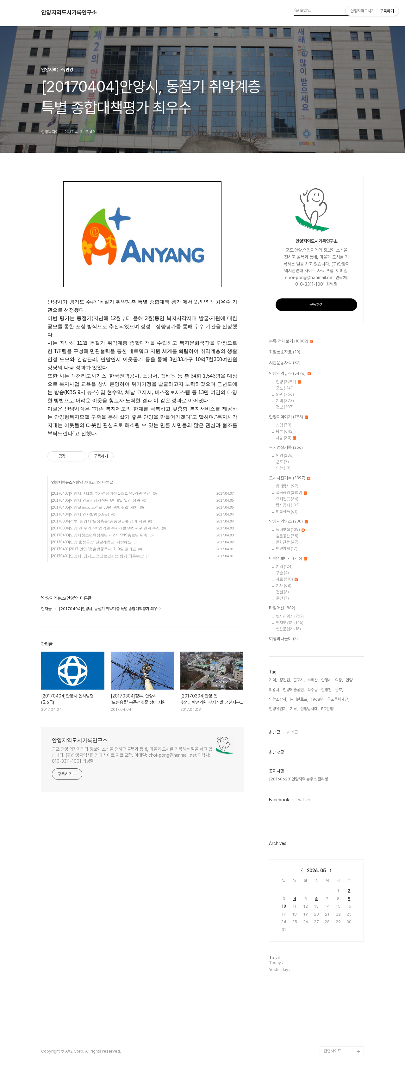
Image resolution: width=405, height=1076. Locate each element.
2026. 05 (316, 870)
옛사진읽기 (290, 616)
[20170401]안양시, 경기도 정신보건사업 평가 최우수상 (97, 556)
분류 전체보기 (291, 341)
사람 (286, 437)
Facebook (279, 799)
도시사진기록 (289, 478)
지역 (285, 400)
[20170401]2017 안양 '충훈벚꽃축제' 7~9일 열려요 (93, 549)
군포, (339, 689)
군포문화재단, (338, 699)
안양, (349, 680)
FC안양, (327, 708)
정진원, (285, 680)
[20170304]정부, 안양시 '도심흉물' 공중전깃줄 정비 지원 (98, 521)
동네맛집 (290, 529)
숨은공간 (287, 536)
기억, (273, 680)
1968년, (318, 699)
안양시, (327, 680)
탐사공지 (288, 505)
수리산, (313, 680)
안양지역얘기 (288, 417)
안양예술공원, (294, 689)
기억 (284, 566)
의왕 (285, 394)
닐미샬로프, (299, 699)
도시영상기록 (286, 448)
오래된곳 (287, 499)
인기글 (292, 732)
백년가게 (286, 548)
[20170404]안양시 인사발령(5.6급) (80, 514)
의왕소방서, (278, 699)
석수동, (313, 689)
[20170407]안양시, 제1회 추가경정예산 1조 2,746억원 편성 (101, 493)
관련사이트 (332, 1050)
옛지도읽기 (289, 622)
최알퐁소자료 (284, 352)
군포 (285, 388)
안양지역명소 (288, 521)
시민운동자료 (285, 363)
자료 (287, 579)
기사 (283, 585)
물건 (282, 598)
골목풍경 (291, 492)
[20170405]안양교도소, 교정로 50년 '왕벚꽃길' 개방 (94, 507)
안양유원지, (278, 708)
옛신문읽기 (288, 629)
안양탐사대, (309, 708)
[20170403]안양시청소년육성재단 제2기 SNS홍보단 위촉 (99, 535)
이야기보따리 (288, 558)
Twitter (303, 799)
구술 (282, 573)
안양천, (327, 689)
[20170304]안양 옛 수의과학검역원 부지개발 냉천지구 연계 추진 (105, 528)
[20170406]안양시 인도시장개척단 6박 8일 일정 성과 (95, 500)
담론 (285, 431)
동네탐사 (287, 486)
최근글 (274, 732)
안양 (79, 482)
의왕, (339, 680)
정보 (285, 407)
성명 (283, 425)
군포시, (299, 680)
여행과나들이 (283, 639)
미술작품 (286, 511)
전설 (282, 592)
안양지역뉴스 (61, 482)
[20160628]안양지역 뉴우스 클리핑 (298, 779)
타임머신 (282, 608)
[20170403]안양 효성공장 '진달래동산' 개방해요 (91, 542)
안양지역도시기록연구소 (69, 12)
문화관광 (287, 542)
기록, (294, 708)
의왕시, (274, 689)
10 (284, 906)
